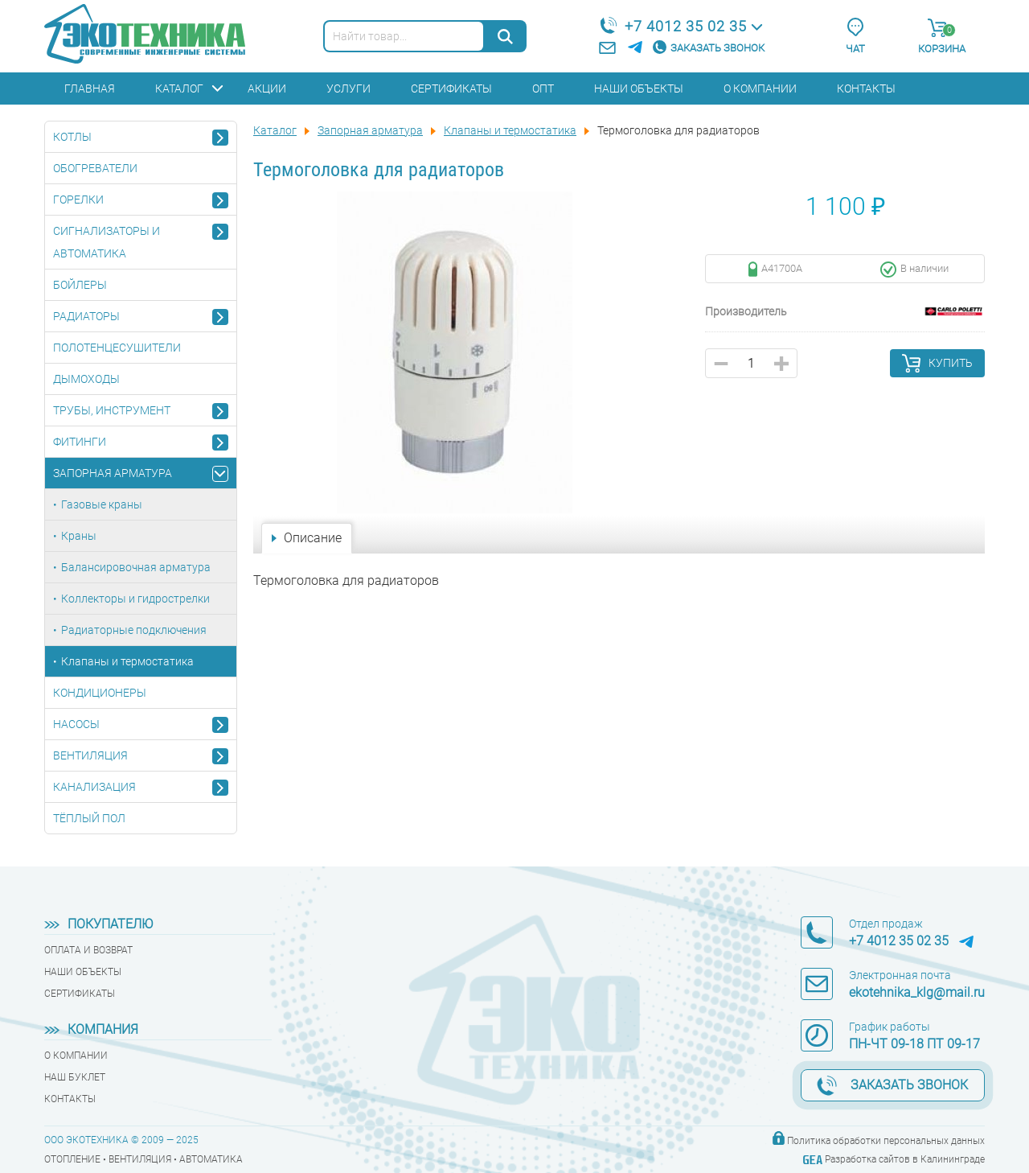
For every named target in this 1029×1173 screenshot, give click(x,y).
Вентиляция (90, 755)
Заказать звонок (717, 48)
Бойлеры (80, 284)
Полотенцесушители (117, 347)
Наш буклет (74, 1077)
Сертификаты (451, 88)
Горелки (78, 199)
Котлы (72, 136)
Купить (951, 362)
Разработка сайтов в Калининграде (905, 1159)
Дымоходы (86, 378)
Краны (78, 535)
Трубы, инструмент (111, 410)
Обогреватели (95, 168)
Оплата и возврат (88, 950)
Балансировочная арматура (136, 567)
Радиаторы (86, 316)
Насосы (76, 724)
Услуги (348, 88)
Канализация (94, 786)
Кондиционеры (99, 692)
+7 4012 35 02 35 (686, 26)
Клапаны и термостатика (127, 661)
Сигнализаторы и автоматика (106, 242)
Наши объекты (638, 88)
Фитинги (79, 441)
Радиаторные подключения (134, 630)
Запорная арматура (112, 473)
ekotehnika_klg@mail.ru (917, 992)
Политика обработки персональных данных (886, 1140)
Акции (267, 88)
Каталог (179, 88)
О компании (760, 88)
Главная (89, 88)
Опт (543, 88)
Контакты (866, 88)
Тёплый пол (89, 818)
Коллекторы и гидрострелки (135, 598)
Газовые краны (101, 504)
